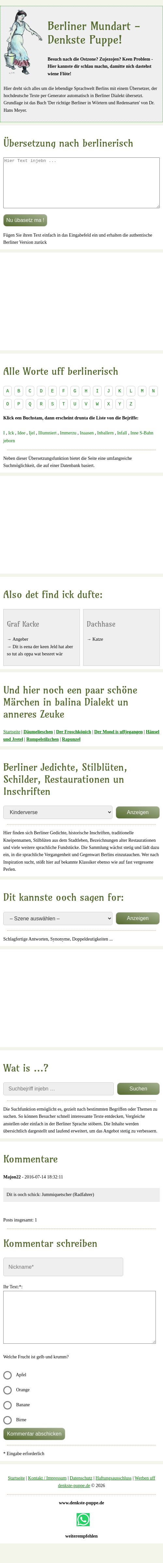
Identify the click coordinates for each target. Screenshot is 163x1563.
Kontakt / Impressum (47, 1487)
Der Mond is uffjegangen (118, 741)
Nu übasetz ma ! (25, 230)
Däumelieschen (38, 741)
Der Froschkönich (73, 741)
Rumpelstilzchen (42, 749)
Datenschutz (81, 1487)
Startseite (11, 741)
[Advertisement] (81, 311)
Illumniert (47, 442)
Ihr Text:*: (12, 1296)
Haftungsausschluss (113, 1487)
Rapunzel (71, 749)
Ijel (32, 442)
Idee (21, 442)
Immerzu (68, 442)
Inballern (105, 442)
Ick (11, 442)
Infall (122, 442)
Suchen (138, 1098)
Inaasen (87, 442)
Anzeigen (138, 822)
